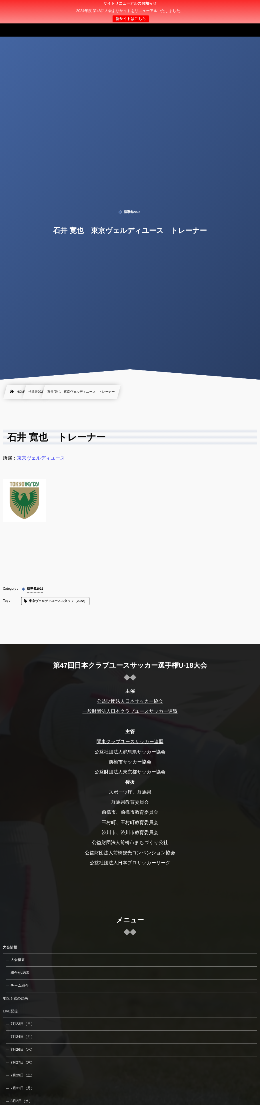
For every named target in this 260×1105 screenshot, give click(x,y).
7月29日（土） (22, 1075)
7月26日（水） (22, 1050)
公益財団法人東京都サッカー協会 (130, 772)
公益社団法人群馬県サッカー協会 (130, 752)
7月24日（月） (22, 1037)
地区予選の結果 (15, 998)
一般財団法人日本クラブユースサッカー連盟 (129, 711)
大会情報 (10, 947)
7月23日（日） (22, 1024)
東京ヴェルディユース (41, 458)
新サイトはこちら (130, 19)
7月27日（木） (22, 1062)
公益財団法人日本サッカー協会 (130, 701)
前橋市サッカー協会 (130, 762)
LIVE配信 (10, 1011)
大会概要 (18, 960)
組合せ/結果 (20, 973)
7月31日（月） (22, 1088)
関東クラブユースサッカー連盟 (130, 741)
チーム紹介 (20, 986)
